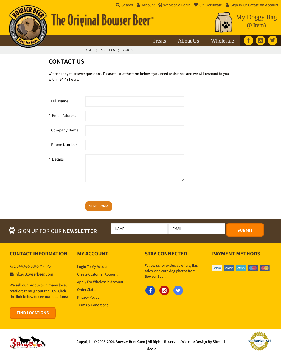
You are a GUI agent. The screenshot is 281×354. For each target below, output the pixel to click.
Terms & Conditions (92, 304)
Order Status (87, 289)
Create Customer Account (97, 274)
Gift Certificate (208, 5)
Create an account (263, 5)
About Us (188, 41)
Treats (159, 41)
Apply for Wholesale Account (100, 281)
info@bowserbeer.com (34, 274)
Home (88, 50)
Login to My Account (93, 266)
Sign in (236, 5)
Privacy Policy (88, 297)
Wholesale (222, 41)
